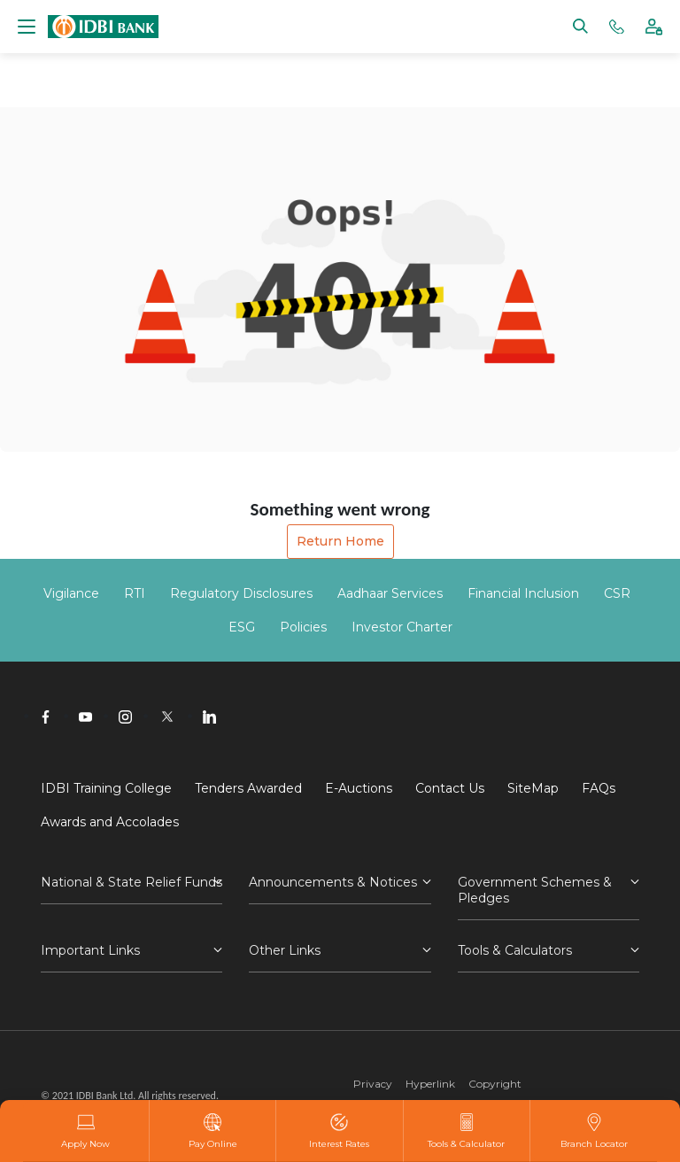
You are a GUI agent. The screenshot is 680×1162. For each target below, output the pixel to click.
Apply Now (85, 1131)
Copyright (495, 1083)
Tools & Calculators (515, 950)
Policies (303, 627)
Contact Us (449, 788)
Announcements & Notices (333, 882)
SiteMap (533, 788)
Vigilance (71, 593)
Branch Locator (594, 1131)
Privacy (372, 1083)
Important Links (90, 950)
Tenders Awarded (248, 788)
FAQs (598, 788)
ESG (241, 627)
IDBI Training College (106, 788)
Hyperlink (430, 1083)
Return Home (340, 541)
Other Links (285, 950)
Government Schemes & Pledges (535, 890)
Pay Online (213, 1131)
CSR (617, 593)
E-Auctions (358, 788)
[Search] (580, 25)
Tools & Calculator (466, 1131)
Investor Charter (402, 627)
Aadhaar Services (390, 593)
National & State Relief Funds (131, 882)
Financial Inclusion (523, 593)
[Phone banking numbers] (616, 25)
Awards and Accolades (110, 822)
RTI (134, 593)
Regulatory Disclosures (241, 593)
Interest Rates (339, 1131)
